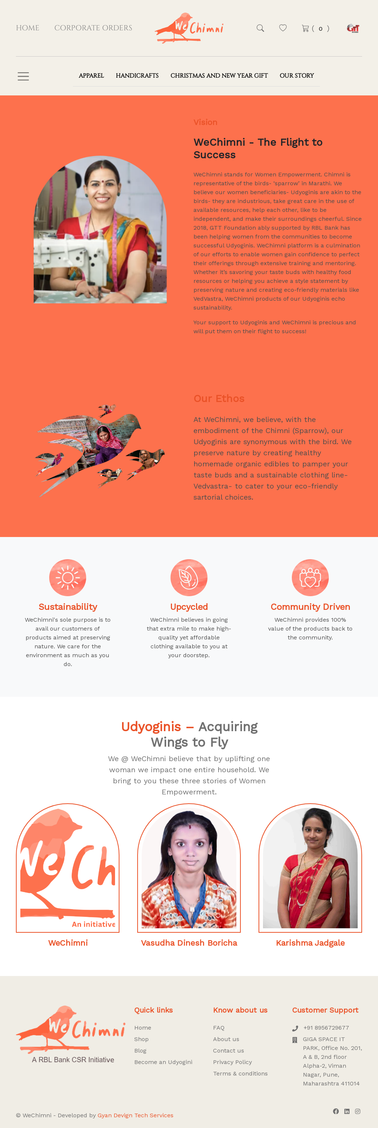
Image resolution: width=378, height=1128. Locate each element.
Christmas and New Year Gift (219, 76)
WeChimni (68, 943)
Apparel (91, 76)
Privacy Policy (232, 1061)
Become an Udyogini (163, 1061)
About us (226, 1039)
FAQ (219, 1027)
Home (28, 28)
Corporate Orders (93, 28)
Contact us (228, 1050)
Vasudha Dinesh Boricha (189, 943)
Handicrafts (137, 76)
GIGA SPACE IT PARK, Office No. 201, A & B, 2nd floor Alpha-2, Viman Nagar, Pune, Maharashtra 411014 (327, 1061)
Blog (140, 1050)
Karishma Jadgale (310, 943)
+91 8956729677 (320, 1027)
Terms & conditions (240, 1073)
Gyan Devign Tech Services (135, 1115)
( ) (316, 28)
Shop (141, 1039)
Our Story (297, 76)
